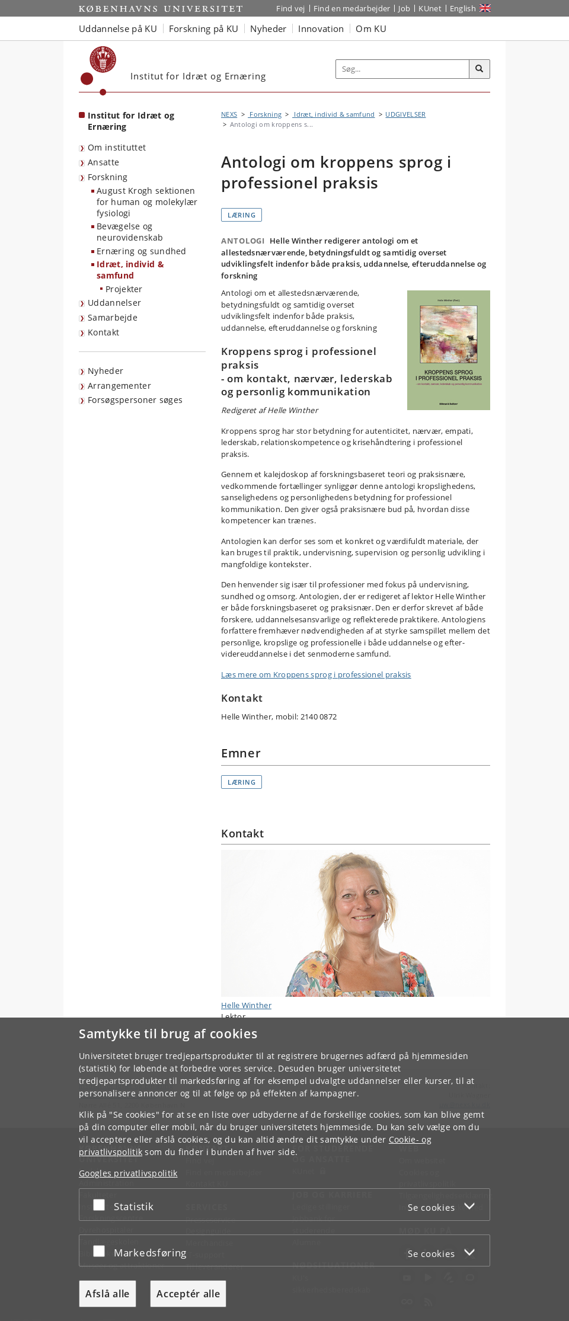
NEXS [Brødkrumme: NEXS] (229, 114)
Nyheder (105, 370)
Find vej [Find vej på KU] (290, 8)
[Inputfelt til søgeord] (402, 69)
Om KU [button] (371, 28)
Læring (241, 214)
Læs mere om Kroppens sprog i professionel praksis (316, 674)
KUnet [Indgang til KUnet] (430, 8)
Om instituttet (117, 147)
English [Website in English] (463, 8)
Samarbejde (113, 317)
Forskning (108, 177)
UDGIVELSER (405, 114)
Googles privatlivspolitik (128, 1173)
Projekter (124, 289)
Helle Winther (355, 930)
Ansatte (103, 162)
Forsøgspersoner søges (135, 399)
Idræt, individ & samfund (130, 269)
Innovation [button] (321, 28)
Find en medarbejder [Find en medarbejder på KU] (352, 8)
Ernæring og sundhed (142, 251)
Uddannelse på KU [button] (118, 28)
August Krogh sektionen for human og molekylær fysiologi (147, 201)
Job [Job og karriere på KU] (404, 8)
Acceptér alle (188, 1293)
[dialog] (284, 1169)
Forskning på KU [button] (204, 28)
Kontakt (103, 332)
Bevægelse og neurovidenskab (130, 231)
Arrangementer (119, 385)
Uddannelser (114, 302)
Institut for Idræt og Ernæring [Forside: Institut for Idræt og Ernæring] (131, 121)
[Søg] (479, 69)
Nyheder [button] (268, 28)
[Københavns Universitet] (99, 70)
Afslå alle (107, 1293)
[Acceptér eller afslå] (102, 1204)
